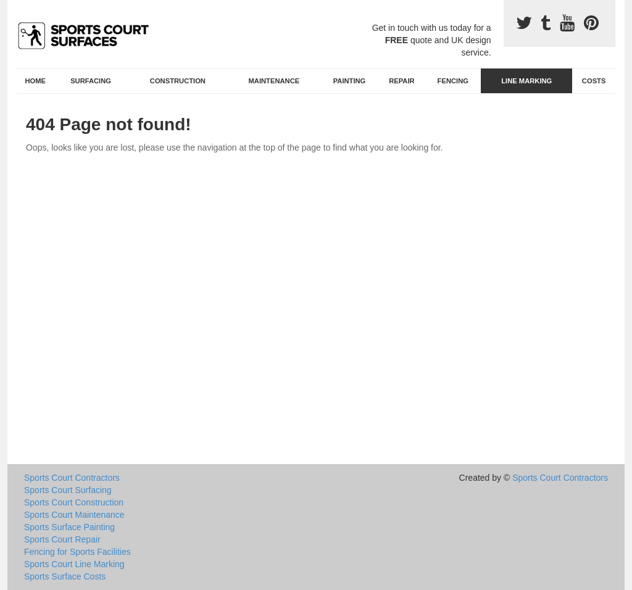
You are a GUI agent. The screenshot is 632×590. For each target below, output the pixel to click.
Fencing (453, 81)
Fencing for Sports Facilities (77, 552)
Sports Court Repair (62, 539)
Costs (594, 81)
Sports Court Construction (73, 502)
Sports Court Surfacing (68, 490)
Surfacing (90, 81)
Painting (349, 81)
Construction (178, 81)
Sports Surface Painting (69, 527)
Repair (401, 81)
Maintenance (274, 81)
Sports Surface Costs (65, 576)
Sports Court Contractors (72, 478)
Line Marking (526, 81)
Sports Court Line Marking (74, 564)
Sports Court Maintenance (74, 515)
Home (35, 81)
